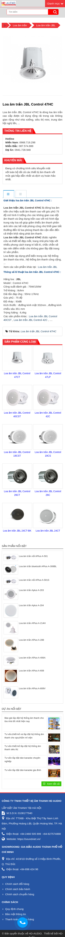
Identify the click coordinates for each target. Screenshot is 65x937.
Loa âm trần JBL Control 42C (30, 319)
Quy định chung (14, 908)
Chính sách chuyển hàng (19, 894)
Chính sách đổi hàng (17, 883)
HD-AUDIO (35, 933)
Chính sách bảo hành (17, 889)
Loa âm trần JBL (47, 266)
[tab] (8, 194)
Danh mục (54, 3)
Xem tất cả (53, 783)
